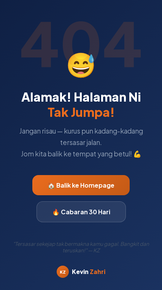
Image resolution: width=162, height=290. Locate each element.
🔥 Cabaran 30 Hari (81, 212)
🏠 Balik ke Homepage (81, 185)
